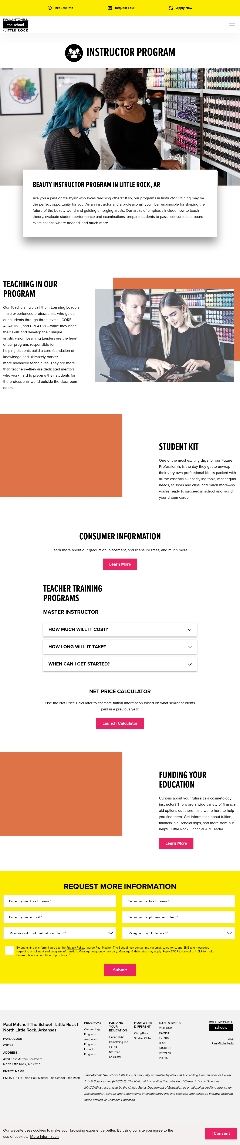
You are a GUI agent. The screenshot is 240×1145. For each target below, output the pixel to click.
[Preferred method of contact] (59, 933)
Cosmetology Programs (92, 1032)
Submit (120, 970)
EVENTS (164, 1038)
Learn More (120, 564)
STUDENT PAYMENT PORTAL (165, 1053)
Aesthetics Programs (90, 1042)
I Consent (221, 1133)
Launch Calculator (120, 723)
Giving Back (141, 1033)
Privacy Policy (75, 947)
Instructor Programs (90, 1052)
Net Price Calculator (115, 1054)
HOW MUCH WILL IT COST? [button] (78, 629)
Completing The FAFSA (118, 1044)
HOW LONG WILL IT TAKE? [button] (77, 647)
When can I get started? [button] (79, 664)
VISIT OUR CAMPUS (165, 1030)
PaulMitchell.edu (223, 1043)
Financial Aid (116, 1037)
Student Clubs (142, 1038)
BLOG (162, 1043)
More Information (44, 1136)
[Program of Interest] (178, 933)
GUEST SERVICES (170, 1023)
